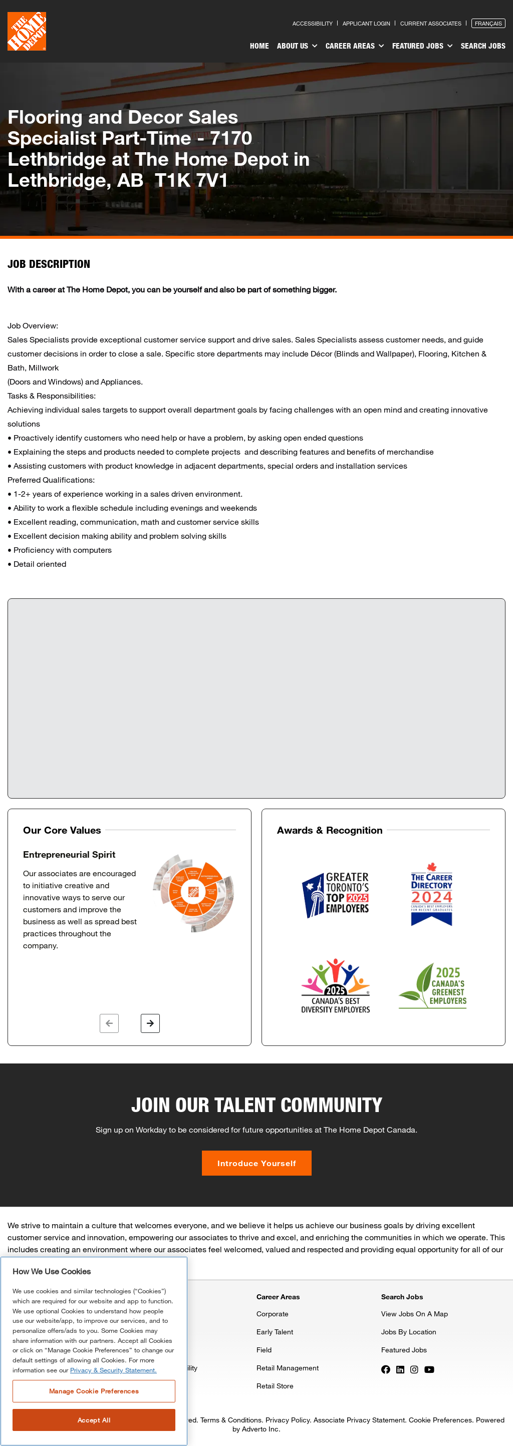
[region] (94, 1351)
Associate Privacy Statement (359, 1419)
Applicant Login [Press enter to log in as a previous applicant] (366, 23)
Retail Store (275, 1385)
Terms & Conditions (231, 1419)
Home (259, 45)
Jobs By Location (408, 1331)
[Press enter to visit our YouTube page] (429, 1368)
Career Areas (355, 46)
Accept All (94, 1420)
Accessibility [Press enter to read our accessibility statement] (313, 23)
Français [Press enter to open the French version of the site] (488, 23)
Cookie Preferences (440, 1419)
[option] (129, 900)
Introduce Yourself (256, 1163)
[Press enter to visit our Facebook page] (385, 1368)
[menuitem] (259, 47)
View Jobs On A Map (414, 1313)
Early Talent (274, 1331)
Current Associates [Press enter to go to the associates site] (430, 23)
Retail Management (287, 1367)
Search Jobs (483, 45)
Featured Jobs (422, 46)
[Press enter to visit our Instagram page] (414, 1368)
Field (264, 1349)
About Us (297, 46)
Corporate (272, 1313)
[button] (109, 1023)
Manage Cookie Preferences (94, 1391)
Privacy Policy (288, 1419)
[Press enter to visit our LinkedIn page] (400, 1368)
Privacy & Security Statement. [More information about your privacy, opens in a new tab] (113, 1370)
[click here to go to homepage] (27, 31)
